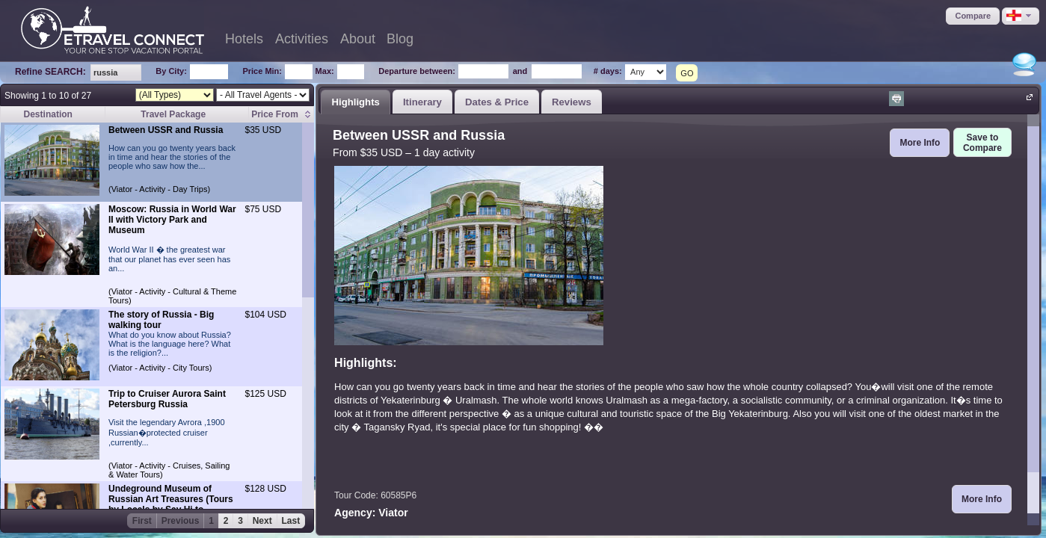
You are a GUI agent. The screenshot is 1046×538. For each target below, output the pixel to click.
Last (291, 521)
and (520, 71)
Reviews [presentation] (571, 102)
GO (686, 73)
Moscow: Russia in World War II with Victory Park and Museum (172, 219)
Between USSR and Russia (165, 130)
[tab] (355, 102)
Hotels (244, 38)
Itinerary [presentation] (422, 102)
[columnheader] (281, 115)
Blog (400, 38)
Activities (301, 38)
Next (262, 521)
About (357, 38)
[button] (973, 16)
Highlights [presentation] (355, 102)
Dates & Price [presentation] (497, 102)
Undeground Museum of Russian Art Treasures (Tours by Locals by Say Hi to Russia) (170, 504)
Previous (180, 521)
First (142, 521)
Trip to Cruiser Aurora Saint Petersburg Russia (167, 399)
